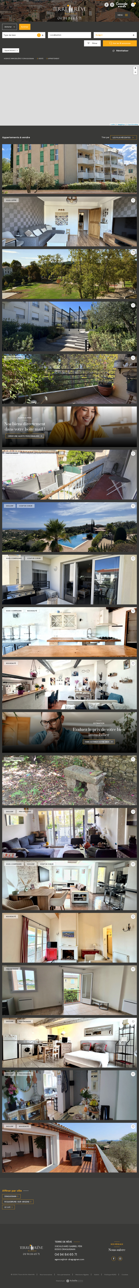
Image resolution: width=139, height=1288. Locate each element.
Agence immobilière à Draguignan (19, 58)
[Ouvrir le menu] (122, 15)
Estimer (24, 27)
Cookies (125, 1275)
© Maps (120, 124)
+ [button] (135, 68)
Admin (96, 1275)
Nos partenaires (63, 1275)
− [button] (135, 72)
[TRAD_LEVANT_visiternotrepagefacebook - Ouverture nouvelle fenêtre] (106, 5)
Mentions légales (82, 1275)
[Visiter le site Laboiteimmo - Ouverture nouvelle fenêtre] (74, 1281)
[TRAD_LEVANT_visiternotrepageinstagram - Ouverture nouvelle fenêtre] (112, 5)
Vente (40, 58)
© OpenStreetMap (132, 124)
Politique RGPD (110, 1275)
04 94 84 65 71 (66, 1254)
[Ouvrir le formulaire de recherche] (92, 43)
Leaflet (112, 124)
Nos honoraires (46, 1275)
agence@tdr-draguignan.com (69, 1259)
